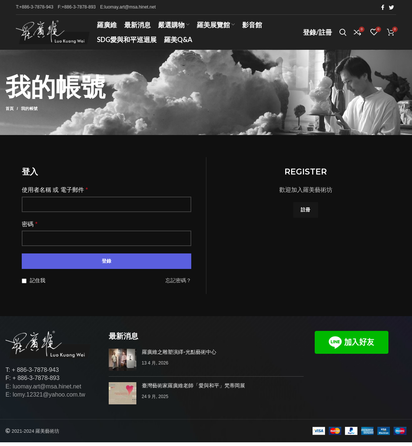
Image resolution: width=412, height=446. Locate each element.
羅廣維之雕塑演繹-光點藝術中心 (179, 355)
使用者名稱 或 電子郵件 (55, 193)
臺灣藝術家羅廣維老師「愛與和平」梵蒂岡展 (193, 389)
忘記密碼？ (178, 284)
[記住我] (24, 284)
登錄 (107, 265)
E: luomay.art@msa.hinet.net (43, 390)
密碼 (30, 228)
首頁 (10, 112)
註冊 (306, 213)
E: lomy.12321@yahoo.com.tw (45, 398)
